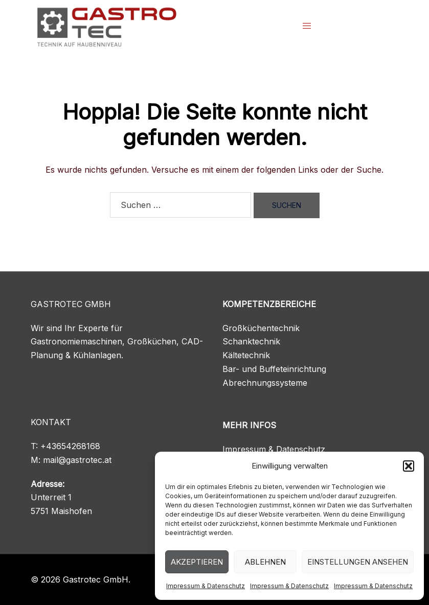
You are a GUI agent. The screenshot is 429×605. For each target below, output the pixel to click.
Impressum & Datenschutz (205, 586)
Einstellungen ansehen (357, 562)
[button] (408, 466)
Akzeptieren (197, 562)
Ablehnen (265, 562)
